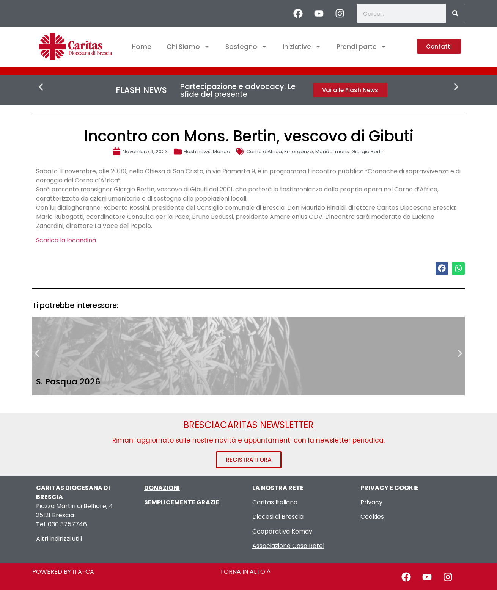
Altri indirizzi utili (59, 538)
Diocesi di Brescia (278, 516)
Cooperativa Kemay (282, 531)
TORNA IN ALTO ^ (245, 571)
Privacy (371, 502)
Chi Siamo (188, 46)
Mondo (221, 151)
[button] (41, 87)
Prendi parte (362, 46)
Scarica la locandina (66, 240)
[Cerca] (455, 13)
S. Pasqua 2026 (68, 382)
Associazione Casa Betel (288, 545)
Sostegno (246, 46)
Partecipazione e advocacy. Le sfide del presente (238, 90)
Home (141, 46)
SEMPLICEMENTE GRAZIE (181, 502)
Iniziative (302, 46)
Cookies (372, 516)
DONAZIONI (162, 487)
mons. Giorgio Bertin (360, 151)
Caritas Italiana (274, 502)
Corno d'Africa (264, 151)
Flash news (197, 151)
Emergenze (298, 151)
